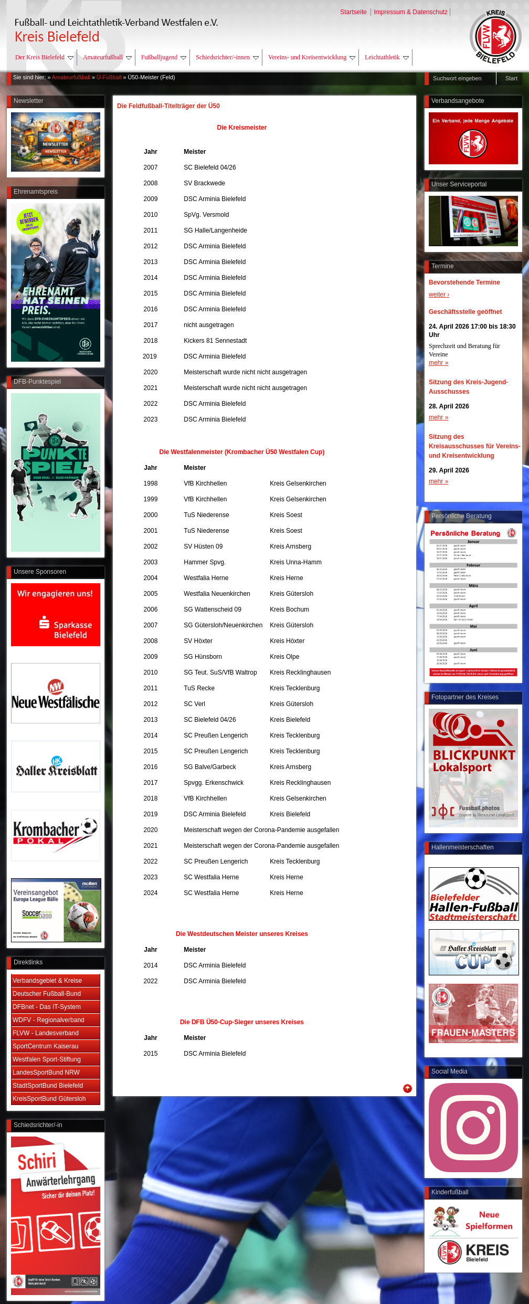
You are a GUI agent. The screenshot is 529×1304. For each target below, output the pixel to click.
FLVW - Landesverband (46, 1033)
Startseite (354, 12)
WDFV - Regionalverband (48, 1020)
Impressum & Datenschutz (411, 12)
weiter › (439, 294)
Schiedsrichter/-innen (227, 57)
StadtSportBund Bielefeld (48, 1085)
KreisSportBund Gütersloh (49, 1098)
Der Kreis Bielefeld (44, 57)
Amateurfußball (107, 57)
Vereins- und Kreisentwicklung (311, 57)
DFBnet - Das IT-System (47, 1007)
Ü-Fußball (109, 77)
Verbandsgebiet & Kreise (47, 980)
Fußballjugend (163, 57)
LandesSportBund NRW (46, 1072)
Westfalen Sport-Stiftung (47, 1059)
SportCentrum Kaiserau (45, 1046)
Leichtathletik (387, 57)
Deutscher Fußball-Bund (47, 993)
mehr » (438, 362)
